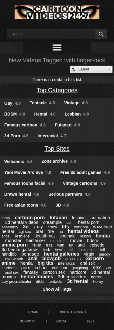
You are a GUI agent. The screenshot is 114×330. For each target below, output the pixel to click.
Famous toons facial (29, 183)
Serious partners (69, 194)
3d (26, 226)
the (50, 231)
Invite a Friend (72, 312)
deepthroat (44, 236)
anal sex (12, 272)
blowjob (51, 258)
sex (97, 267)
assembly (10, 227)
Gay (12, 103)
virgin (89, 254)
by (71, 245)
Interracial (51, 135)
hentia (26, 263)
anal (32, 258)
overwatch (14, 258)
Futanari (67, 125)
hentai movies (37, 276)
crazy (52, 227)
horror (96, 277)
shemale (68, 236)
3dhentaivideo (72, 276)
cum (70, 223)
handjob (9, 254)
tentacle (56, 281)
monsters (57, 241)
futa (49, 245)
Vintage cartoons (84, 183)
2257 (90, 321)
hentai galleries (61, 253)
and (81, 245)
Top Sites (56, 148)
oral (39, 231)
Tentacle (42, 102)
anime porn (15, 244)
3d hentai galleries (20, 249)
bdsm (92, 240)
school (41, 267)
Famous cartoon (25, 125)
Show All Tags (57, 289)
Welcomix (18, 161)
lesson (85, 236)
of (71, 249)
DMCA (61, 321)
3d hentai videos (21, 222)
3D (62, 205)
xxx (108, 268)
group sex (73, 259)
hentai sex (36, 240)
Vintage (76, 102)
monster (13, 240)
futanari (58, 217)
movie (76, 240)
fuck (46, 250)
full (102, 250)
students (9, 268)
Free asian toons (25, 205)
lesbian (78, 217)
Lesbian (77, 114)
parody (104, 254)
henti (60, 249)
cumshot (59, 268)
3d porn (95, 258)
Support (28, 321)
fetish (37, 245)
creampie (52, 222)
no (61, 231)
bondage (30, 253)
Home (33, 312)
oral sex (87, 263)
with (60, 245)
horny (98, 281)
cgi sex (25, 231)
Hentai (45, 114)
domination (86, 250)
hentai (102, 235)
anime (9, 263)
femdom (81, 227)
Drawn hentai (21, 194)
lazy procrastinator (16, 281)
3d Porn (16, 135)
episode (96, 245)
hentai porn (88, 222)
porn (25, 267)
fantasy (30, 272)
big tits (45, 263)
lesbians (22, 236)
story (6, 218)
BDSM (14, 114)
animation (100, 217)
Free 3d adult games (85, 172)
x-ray (38, 226)
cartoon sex (54, 272)
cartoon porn (30, 217)
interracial (66, 263)
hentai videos (83, 231)
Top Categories (57, 90)
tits (65, 226)
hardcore (78, 272)
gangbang (80, 268)
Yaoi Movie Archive (27, 172)
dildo (40, 281)
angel (6, 236)
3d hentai (77, 281)
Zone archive (58, 161)
